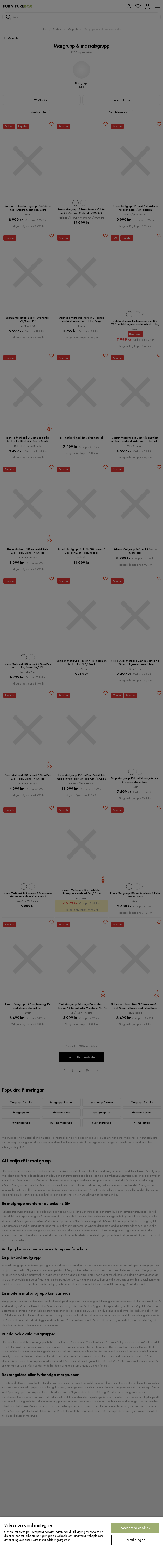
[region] (81, 1534)
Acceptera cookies (135, 1527)
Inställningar (135, 1539)
